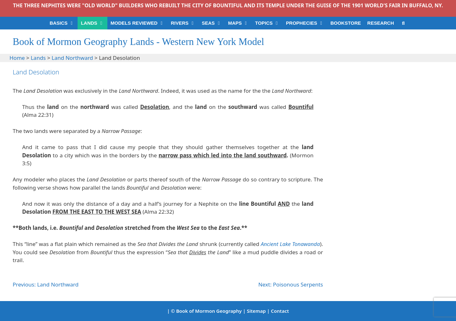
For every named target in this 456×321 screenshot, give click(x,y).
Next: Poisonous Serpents (290, 284)
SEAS (213, 23)
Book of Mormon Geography (209, 311)
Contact (280, 311)
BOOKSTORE (345, 23)
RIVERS (185, 23)
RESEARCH (380, 23)
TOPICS (269, 23)
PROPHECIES (306, 23)
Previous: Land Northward (46, 284)
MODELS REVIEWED (139, 23)
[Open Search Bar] (403, 23)
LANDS (94, 23)
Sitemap (256, 311)
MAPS (240, 23)
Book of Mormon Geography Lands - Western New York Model (138, 41)
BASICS (64, 23)
